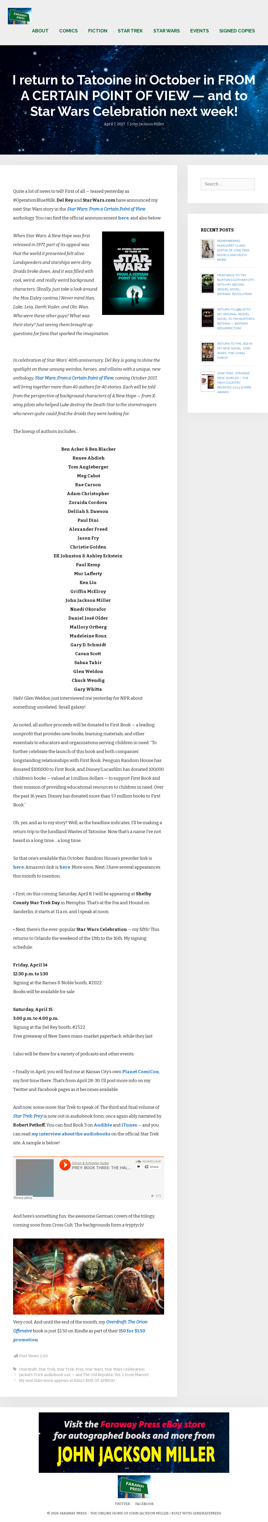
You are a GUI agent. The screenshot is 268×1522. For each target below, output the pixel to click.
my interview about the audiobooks (70, 1134)
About (40, 30)
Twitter (122, 1504)
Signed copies (237, 30)
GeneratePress (207, 1513)
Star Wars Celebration (124, 1369)
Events (199, 30)
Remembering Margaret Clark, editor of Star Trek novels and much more (233, 250)
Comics (68, 30)
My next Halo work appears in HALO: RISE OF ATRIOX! (67, 1380)
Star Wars (166, 30)
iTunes (129, 1125)
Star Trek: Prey (28, 1116)
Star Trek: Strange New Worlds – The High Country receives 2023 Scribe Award (234, 382)
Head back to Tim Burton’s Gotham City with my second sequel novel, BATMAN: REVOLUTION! (235, 284)
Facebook (144, 1504)
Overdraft (28, 1369)
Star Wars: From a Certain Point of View (106, 209)
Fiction (97, 30)
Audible (103, 1125)
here (123, 218)
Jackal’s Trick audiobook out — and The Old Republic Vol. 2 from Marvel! (84, 1374)
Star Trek (130, 30)
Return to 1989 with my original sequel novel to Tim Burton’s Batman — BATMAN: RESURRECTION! (235, 319)
